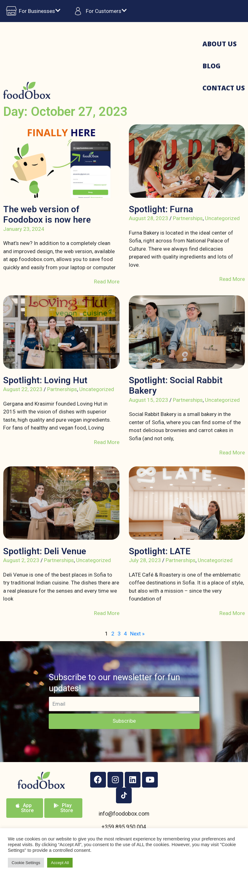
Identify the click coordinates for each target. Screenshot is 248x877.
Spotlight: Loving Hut (45, 380)
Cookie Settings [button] (26, 862)
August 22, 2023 (22, 389)
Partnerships (188, 218)
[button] (24, 808)
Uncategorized (222, 218)
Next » (137, 633)
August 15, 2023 (148, 400)
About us (219, 43)
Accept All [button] (60, 862)
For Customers (98, 11)
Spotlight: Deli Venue (44, 551)
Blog (211, 65)
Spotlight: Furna (161, 209)
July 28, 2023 (145, 560)
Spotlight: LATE (159, 551)
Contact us (223, 87)
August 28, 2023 (148, 218)
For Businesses (32, 11)
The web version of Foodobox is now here (47, 214)
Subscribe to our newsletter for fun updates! (114, 682)
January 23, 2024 (23, 229)
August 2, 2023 (21, 560)
